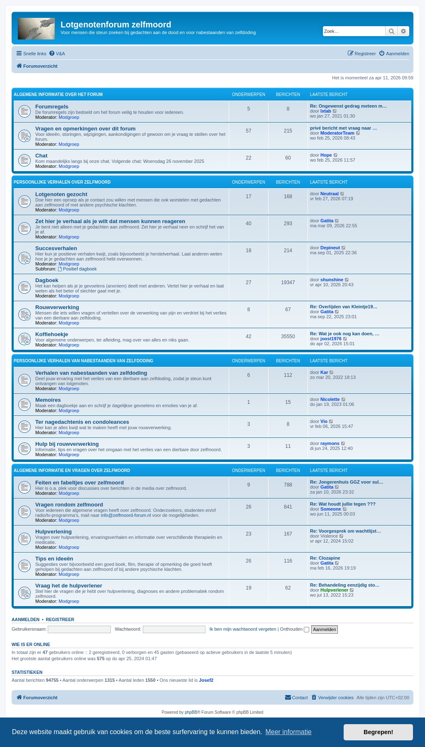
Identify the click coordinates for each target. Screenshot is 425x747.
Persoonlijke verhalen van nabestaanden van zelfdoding (83, 361)
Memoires (48, 400)
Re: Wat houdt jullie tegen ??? (343, 503)
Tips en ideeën (54, 558)
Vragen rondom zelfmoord (69, 504)
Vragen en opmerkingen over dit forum (85, 128)
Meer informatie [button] (288, 731)
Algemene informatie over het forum (58, 94)
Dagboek (47, 280)
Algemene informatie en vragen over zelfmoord (72, 470)
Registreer (60, 619)
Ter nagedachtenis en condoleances (82, 422)
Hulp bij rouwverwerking (67, 444)
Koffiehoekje (51, 334)
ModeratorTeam (337, 132)
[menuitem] (57, 54)
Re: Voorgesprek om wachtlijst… (345, 530)
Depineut (330, 247)
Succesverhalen (56, 248)
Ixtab (325, 110)
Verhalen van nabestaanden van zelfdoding (91, 373)
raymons (330, 443)
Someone (330, 508)
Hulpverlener (334, 589)
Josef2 (206, 680)
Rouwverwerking (57, 307)
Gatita (326, 220)
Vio (323, 421)
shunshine (331, 279)
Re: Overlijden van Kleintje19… (344, 306)
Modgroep (69, 117)
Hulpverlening (53, 531)
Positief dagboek (77, 268)
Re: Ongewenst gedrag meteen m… (348, 105)
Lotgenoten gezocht (61, 194)
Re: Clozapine (325, 557)
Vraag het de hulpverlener (68, 585)
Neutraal (329, 193)
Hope (326, 154)
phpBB (191, 712)
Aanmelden (25, 619)
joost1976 (331, 338)
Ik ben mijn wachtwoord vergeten (243, 629)
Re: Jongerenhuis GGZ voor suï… (346, 481)
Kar (324, 372)
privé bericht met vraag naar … (343, 127)
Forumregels (51, 106)
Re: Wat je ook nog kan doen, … (344, 333)
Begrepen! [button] (378, 732)
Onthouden (295, 629)
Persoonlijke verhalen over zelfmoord (62, 182)
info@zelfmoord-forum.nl (126, 515)
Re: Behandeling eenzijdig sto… (344, 584)
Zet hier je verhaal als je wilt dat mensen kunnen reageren (110, 221)
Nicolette (330, 399)
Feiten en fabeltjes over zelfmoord (79, 482)
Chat (41, 155)
